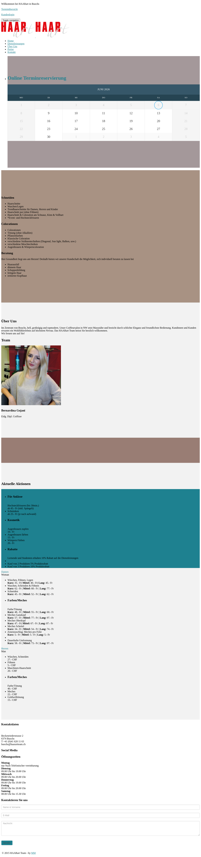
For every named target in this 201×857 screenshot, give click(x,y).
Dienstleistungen (16, 43)
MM (33, 853)
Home (11, 40)
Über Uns (12, 46)
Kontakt (12, 52)
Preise (11, 49)
